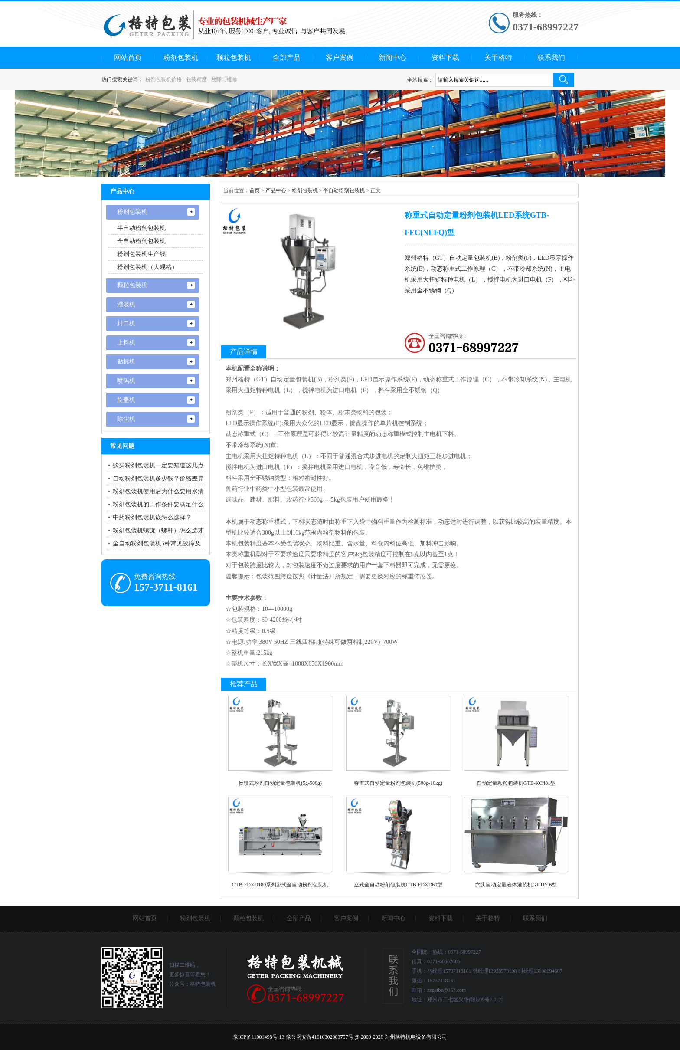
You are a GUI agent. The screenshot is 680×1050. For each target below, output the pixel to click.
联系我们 (551, 57)
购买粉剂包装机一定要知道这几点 (158, 465)
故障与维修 (224, 79)
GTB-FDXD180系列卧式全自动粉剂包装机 (280, 885)
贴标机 (126, 361)
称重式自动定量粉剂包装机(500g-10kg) (398, 783)
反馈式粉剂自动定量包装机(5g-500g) (280, 783)
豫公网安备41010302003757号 (319, 1037)
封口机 (126, 323)
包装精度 (196, 79)
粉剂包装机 (180, 57)
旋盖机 (126, 400)
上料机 (126, 342)
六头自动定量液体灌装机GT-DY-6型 (516, 885)
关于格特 (498, 57)
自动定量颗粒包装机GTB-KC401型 (516, 783)
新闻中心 (392, 57)
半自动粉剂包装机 (344, 190)
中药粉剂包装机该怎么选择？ (152, 517)
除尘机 (126, 419)
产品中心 (275, 190)
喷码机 (126, 380)
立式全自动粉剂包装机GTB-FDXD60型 (398, 885)
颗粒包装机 (233, 57)
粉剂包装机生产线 (141, 254)
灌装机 (126, 304)
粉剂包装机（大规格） (147, 267)
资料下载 (445, 57)
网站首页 (128, 57)
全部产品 (287, 57)
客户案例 (339, 57)
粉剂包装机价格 (163, 79)
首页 (254, 190)
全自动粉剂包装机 (141, 241)
